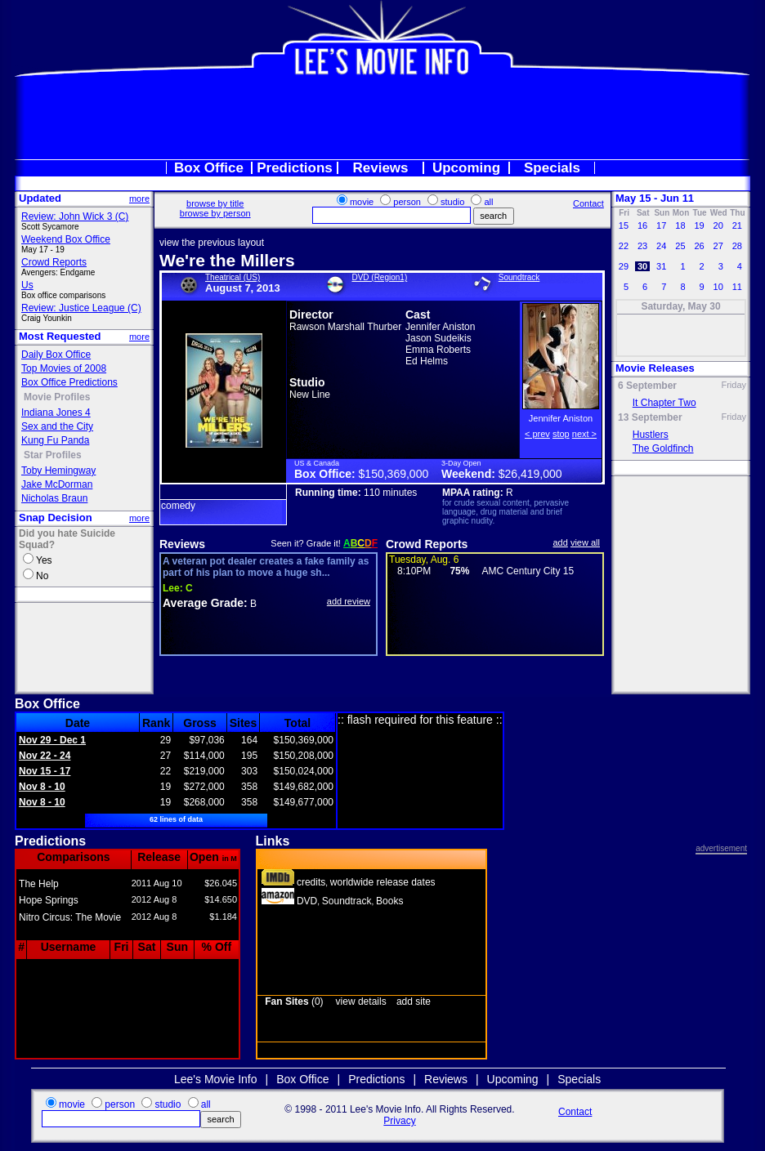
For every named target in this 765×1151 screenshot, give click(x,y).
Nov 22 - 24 (44, 755)
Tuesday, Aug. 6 (424, 559)
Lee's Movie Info (215, 1079)
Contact (588, 203)
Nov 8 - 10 (42, 786)
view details (361, 1001)
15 (623, 225)
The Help (39, 884)
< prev (537, 434)
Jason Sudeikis (438, 338)
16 (642, 225)
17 (661, 225)
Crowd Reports (54, 262)
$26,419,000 (530, 473)
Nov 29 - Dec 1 (52, 740)
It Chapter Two (664, 402)
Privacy (399, 1120)
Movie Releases (655, 368)
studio (452, 202)
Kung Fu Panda (55, 440)
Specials (552, 168)
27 (717, 246)
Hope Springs (48, 900)
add (560, 542)
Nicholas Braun (54, 498)
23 (642, 246)
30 (642, 266)
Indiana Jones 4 (56, 412)
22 (623, 246)
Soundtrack (519, 277)
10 (717, 287)
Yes (44, 560)
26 (698, 246)
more (139, 198)
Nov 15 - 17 (44, 771)
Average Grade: (205, 602)
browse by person (215, 213)
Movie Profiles (57, 397)
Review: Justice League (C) (81, 308)
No (42, 576)
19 (698, 225)
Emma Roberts (438, 349)
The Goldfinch (663, 448)
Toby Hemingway (58, 470)
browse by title (215, 203)
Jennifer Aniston (440, 326)
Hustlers (651, 434)
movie (362, 202)
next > (584, 434)
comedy (178, 505)
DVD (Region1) (379, 277)
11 (737, 287)
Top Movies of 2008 (63, 368)
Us (27, 285)
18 (680, 225)
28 (737, 246)
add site (413, 1001)
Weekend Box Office (65, 239)
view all (585, 542)
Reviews (380, 168)
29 (623, 266)
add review (348, 601)
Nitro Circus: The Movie (70, 917)
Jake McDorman (56, 484)
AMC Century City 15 (527, 571)
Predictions (295, 168)
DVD (307, 901)
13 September (650, 417)
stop (561, 434)
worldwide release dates (383, 882)
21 (737, 225)
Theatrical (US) (232, 277)
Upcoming (466, 168)
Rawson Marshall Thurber (345, 326)
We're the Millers (227, 260)
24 (661, 246)
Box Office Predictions (69, 382)
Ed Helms (426, 361)
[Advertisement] (382, 117)
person (407, 202)
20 (717, 225)
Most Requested (60, 336)
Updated (40, 198)
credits (311, 882)
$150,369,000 (394, 473)
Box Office (209, 168)
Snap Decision (55, 517)
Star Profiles (53, 455)
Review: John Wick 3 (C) (74, 216)
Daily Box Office (56, 354)
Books (389, 901)
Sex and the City (57, 426)
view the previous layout (211, 242)
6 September (647, 385)
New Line (309, 394)
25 (680, 246)
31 (661, 266)
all (488, 202)
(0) (294, 1001)
